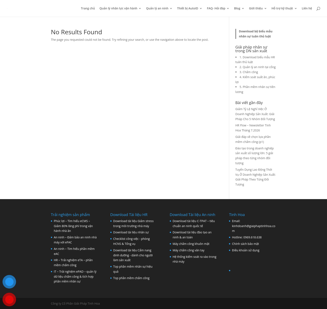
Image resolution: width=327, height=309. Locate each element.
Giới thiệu (256, 8)
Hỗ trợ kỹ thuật (282, 8)
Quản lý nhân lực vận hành (118, 8)
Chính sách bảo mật (245, 244)
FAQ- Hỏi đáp (216, 8)
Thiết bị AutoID (187, 8)
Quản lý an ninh (157, 8)
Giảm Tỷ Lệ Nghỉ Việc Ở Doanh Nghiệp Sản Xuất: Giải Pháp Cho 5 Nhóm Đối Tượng (255, 114)
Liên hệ (307, 8)
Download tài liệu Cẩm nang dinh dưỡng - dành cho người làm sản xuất (133, 255)
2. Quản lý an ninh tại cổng (258, 67)
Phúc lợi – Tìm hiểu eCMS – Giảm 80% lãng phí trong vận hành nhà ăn (73, 226)
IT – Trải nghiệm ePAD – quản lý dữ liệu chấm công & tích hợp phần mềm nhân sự (75, 277)
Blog (237, 8)
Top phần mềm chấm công (131, 278)
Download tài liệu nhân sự (131, 232)
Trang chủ (88, 8)
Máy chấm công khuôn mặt (191, 244)
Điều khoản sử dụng (245, 250)
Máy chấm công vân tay (188, 250)
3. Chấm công (249, 72)
